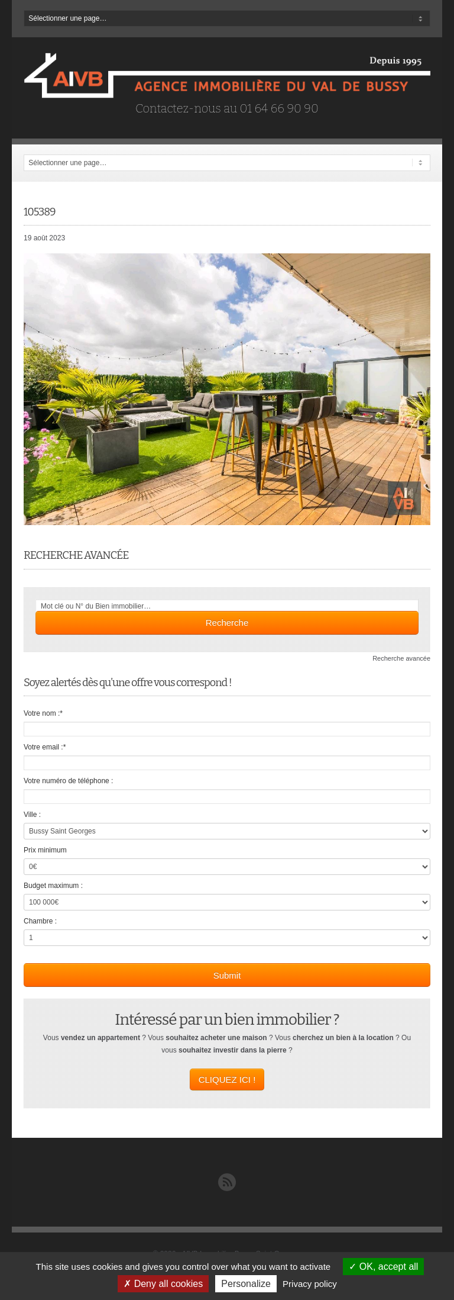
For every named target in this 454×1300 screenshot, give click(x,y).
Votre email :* (45, 747)
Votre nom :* (43, 713)
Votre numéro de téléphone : (68, 781)
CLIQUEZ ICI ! (227, 1079)
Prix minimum (45, 850)
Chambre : (40, 921)
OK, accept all (383, 1267)
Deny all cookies (163, 1284)
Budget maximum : (53, 885)
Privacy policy (310, 1284)
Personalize (246, 1284)
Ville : (32, 814)
